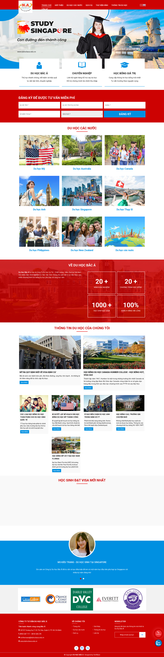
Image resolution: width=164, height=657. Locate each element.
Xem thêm (24, 382)
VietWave (96, 655)
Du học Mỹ (39, 290)
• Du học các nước (78, 612)
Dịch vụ (89, 5)
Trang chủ (46, 5)
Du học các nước (74, 5)
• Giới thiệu (96, 608)
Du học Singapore (82, 330)
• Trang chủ (76, 608)
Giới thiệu (59, 5)
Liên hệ (44, 9)
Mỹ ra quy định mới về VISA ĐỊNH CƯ (38, 372)
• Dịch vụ (75, 615)
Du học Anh (39, 330)
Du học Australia (82, 290)
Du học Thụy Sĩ (125, 330)
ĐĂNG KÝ (125, 114)
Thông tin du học (119, 5)
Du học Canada (125, 290)
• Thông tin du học (99, 612)
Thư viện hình (102, 5)
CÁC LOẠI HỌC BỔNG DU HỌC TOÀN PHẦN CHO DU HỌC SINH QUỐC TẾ (32, 417)
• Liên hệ (96, 615)
